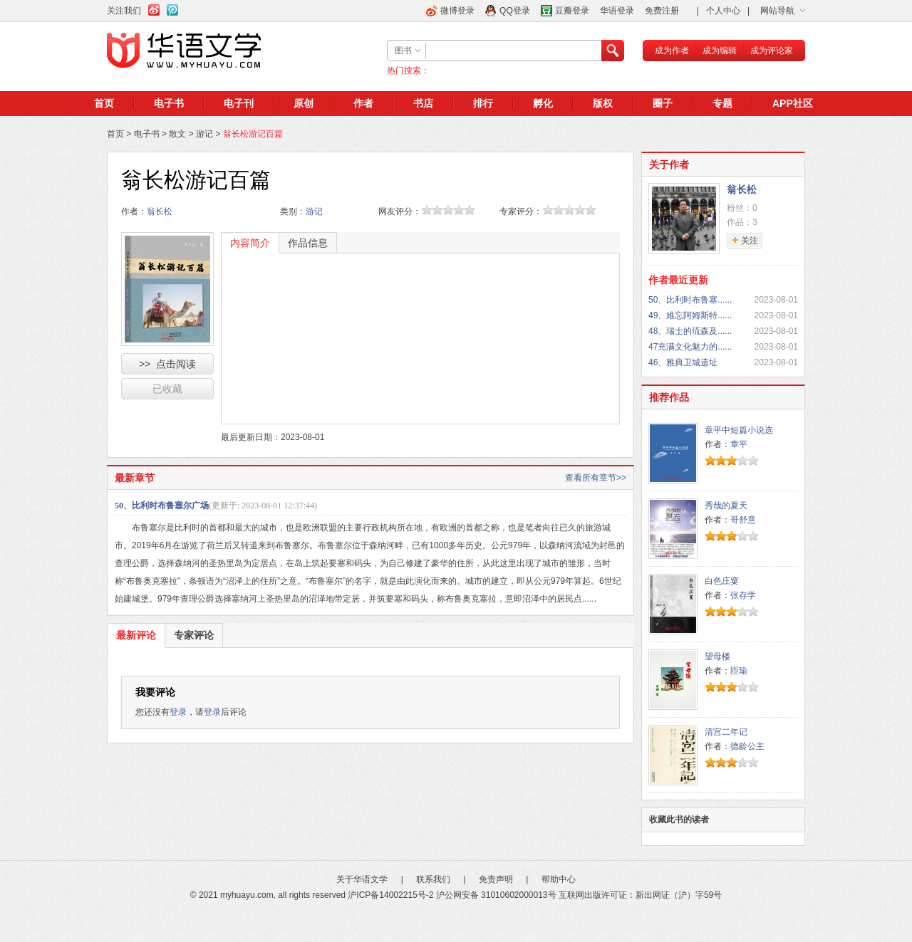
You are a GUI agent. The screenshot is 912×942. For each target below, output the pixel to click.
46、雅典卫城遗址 (682, 362)
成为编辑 (720, 51)
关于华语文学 (362, 879)
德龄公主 (747, 746)
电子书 (169, 103)
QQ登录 (514, 11)
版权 (603, 103)
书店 (423, 103)
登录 (178, 712)
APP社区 (792, 103)
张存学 (743, 595)
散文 (177, 134)
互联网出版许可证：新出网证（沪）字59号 (640, 895)
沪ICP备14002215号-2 (390, 895)
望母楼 (717, 656)
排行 (483, 103)
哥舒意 (743, 520)
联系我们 (433, 879)
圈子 (663, 103)
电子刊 (239, 103)
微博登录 (457, 11)
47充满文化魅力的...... (690, 347)
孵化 (543, 103)
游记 (204, 134)
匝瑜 (738, 671)
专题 (722, 103)
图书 (403, 51)
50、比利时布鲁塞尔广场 (162, 506)
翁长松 (159, 211)
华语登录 (617, 11)
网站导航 (777, 11)
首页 (104, 103)
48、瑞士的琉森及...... (690, 331)
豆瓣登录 (572, 11)
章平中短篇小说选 (739, 430)
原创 (304, 103)
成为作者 (672, 51)
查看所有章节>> (595, 478)
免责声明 (496, 879)
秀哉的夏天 (726, 506)
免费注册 (662, 11)
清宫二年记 (726, 732)
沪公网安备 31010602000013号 (496, 895)
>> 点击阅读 (167, 364)
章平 (738, 444)
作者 (363, 103)
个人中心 (723, 11)
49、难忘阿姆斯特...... (690, 315)
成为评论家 (771, 51)
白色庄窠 (722, 581)
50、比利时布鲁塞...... (690, 300)
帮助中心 (559, 879)
